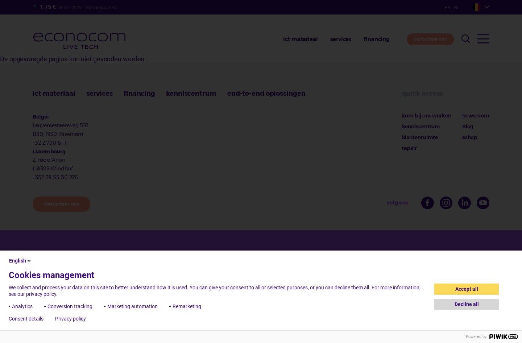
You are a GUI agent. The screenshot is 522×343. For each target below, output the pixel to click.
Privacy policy (70, 319)
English (20, 261)
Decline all (467, 304)
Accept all (466, 289)
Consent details (26, 319)
